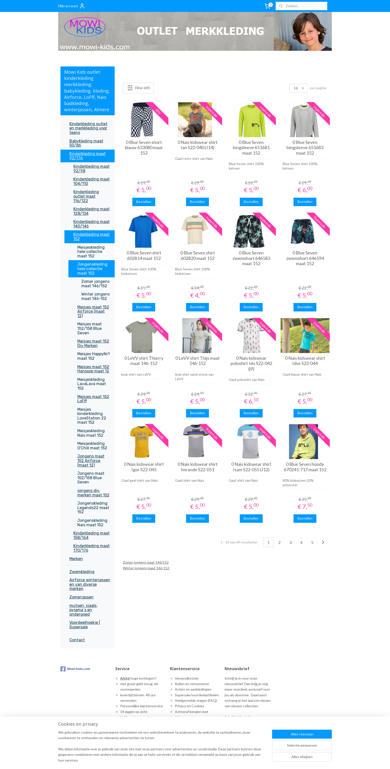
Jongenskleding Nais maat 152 (92, 522)
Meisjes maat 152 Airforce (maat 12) (93, 311)
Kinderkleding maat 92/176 (87, 156)
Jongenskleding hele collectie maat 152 (92, 268)
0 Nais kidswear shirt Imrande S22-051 (197, 467)
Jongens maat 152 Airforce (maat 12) (90, 460)
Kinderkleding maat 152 (91, 236)
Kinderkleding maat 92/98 (91, 168)
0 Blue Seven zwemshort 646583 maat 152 (251, 258)
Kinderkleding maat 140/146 (91, 224)
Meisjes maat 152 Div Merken (93, 343)
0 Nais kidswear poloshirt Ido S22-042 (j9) (251, 363)
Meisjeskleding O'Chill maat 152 (92, 445)
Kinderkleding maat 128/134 (91, 211)
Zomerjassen (81, 597)
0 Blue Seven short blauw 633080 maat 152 (144, 148)
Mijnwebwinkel (312, 760)
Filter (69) (138, 88)
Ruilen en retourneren (192, 684)
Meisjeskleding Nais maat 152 (91, 433)
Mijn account (71, 6)
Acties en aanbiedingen (193, 689)
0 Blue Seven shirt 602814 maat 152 (143, 255)
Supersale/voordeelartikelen (197, 695)
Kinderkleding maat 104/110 (91, 181)
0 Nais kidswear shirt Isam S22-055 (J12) (251, 467)
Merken (76, 558)
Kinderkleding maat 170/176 (91, 548)
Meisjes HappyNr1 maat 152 (93, 356)
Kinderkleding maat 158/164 (91, 535)
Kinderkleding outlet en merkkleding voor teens (88, 128)
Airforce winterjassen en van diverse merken (89, 584)
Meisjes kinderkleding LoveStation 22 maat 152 (91, 416)
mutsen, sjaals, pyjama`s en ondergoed (83, 610)
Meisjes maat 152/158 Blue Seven (89, 328)
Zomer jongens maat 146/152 (145, 562)
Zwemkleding (82, 571)
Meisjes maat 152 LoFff (93, 399)
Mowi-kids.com (75, 669)
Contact (77, 640)
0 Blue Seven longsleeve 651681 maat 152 (251, 148)
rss (254, 760)
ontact (182, 728)
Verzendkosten (187, 678)
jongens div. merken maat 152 (93, 492)
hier (241, 717)
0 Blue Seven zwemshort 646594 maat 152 (305, 258)
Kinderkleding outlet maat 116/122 (86, 196)
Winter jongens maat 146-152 (146, 568)
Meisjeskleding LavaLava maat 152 (91, 384)
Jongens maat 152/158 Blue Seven (90, 477)
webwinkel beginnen (271, 760)
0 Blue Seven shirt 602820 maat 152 (197, 255)
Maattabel (183, 723)
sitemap (246, 760)
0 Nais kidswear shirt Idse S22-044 (305, 360)
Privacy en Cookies (189, 706)
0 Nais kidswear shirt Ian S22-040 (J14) (197, 145)
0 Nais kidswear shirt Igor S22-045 (144, 467)
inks (180, 734)
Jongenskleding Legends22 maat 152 (93, 507)
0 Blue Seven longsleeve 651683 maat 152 (305, 148)
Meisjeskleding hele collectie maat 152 (91, 251)
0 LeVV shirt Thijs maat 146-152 (197, 360)
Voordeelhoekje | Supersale (84, 624)
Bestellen (143, 201)
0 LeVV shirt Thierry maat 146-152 (143, 360)
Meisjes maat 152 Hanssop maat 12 (93, 369)
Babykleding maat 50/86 (86, 143)
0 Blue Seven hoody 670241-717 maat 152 (305, 467)
